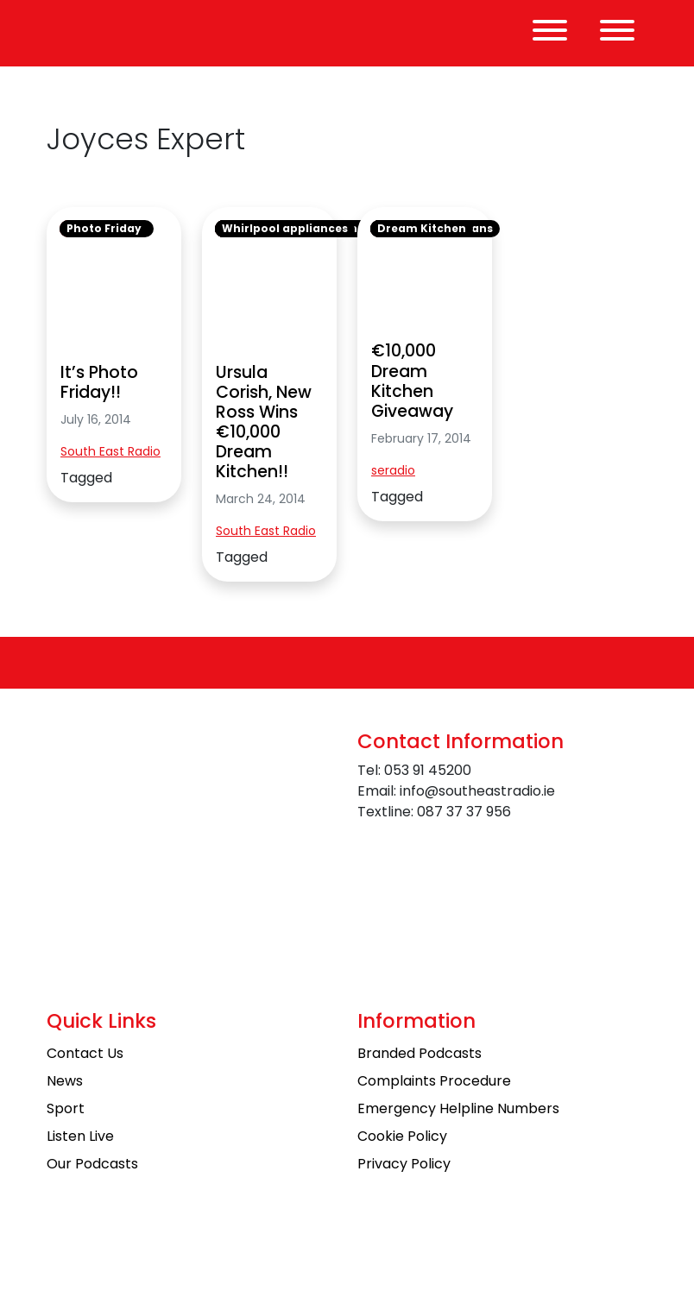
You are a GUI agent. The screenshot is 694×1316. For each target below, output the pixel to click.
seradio (393, 470)
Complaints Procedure (434, 1081)
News (65, 1081)
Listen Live (80, 1136)
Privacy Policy (404, 1164)
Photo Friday (104, 228)
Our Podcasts (92, 1164)
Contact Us (85, 1053)
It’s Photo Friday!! (99, 382)
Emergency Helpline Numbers (458, 1108)
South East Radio (110, 451)
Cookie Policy (402, 1136)
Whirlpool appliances (285, 228)
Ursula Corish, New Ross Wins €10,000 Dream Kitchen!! (264, 422)
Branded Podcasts (419, 1053)
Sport (66, 1108)
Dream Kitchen (421, 228)
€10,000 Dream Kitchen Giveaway (412, 380)
